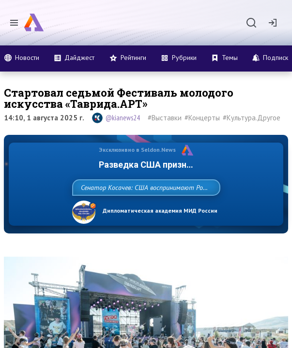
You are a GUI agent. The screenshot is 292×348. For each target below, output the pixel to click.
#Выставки (165, 117)
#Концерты (202, 117)
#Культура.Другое (251, 117)
